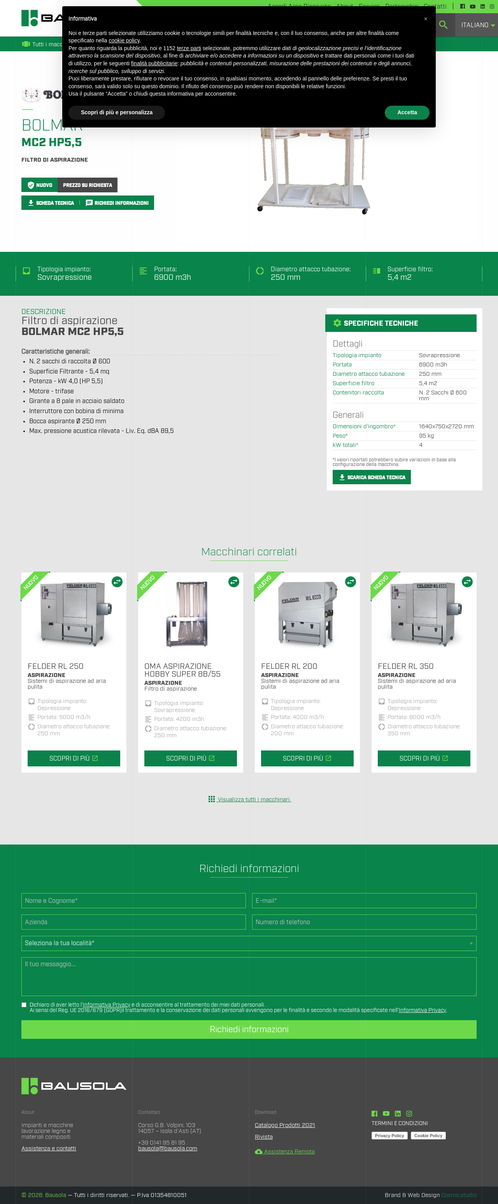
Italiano (475, 25)
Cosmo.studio (459, 1195)
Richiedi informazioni (249, 1029)
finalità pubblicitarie (154, 63)
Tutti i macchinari (49, 44)
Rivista (264, 1137)
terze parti (189, 48)
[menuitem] (476, 25)
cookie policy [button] (124, 40)
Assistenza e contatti (48, 1149)
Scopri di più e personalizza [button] (117, 112)
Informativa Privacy (106, 1005)
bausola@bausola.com (167, 1149)
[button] (425, 18)
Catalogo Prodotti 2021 (285, 1125)
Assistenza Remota (285, 1152)
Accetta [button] (407, 112)
